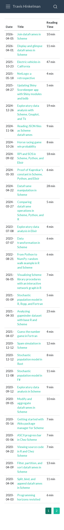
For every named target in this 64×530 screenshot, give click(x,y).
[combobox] (55, 6)
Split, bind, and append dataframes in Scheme (29, 483)
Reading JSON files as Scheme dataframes (29, 130)
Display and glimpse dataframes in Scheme (29, 50)
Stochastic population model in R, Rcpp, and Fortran (30, 299)
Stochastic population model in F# (29, 375)
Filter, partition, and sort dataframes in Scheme (29, 467)
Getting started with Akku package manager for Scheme (30, 423)
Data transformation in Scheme (28, 243)
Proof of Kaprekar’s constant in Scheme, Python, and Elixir (30, 174)
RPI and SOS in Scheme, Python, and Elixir (30, 158)
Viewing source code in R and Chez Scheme (30, 451)
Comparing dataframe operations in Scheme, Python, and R (30, 210)
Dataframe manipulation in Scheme (27, 190)
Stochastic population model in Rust (29, 359)
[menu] (8, 6)
